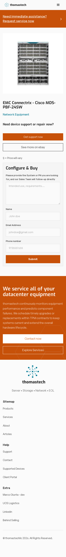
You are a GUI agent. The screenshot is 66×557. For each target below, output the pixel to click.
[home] (15, 5)
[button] (58, 5)
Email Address (13, 225)
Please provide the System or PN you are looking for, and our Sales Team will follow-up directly (32, 177)
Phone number (13, 241)
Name (9, 209)
